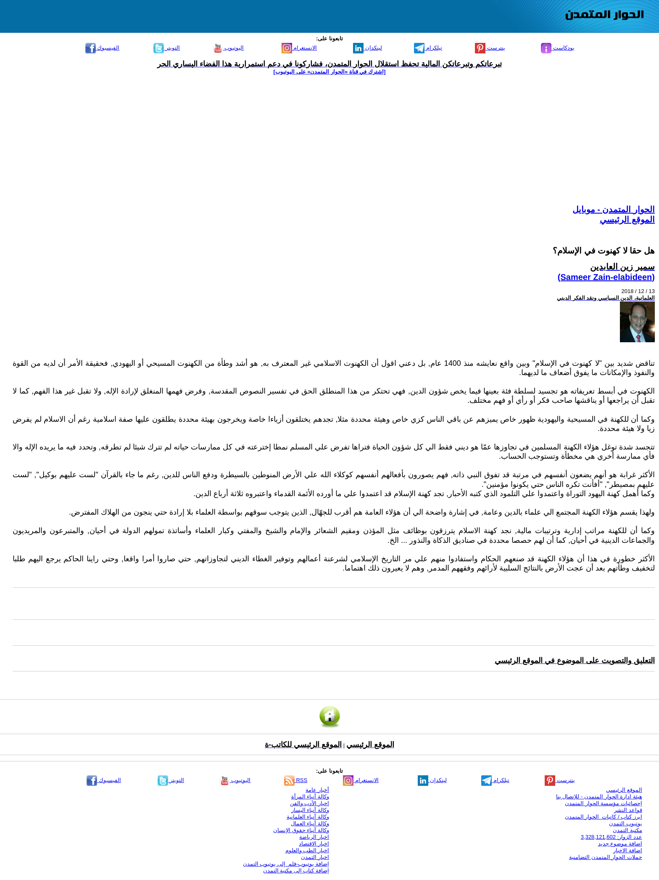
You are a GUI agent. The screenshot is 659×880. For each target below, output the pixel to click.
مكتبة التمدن (627, 830)
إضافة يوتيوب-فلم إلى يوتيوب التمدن (286, 864)
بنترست (490, 48)
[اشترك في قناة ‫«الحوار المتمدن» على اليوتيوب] (330, 72)
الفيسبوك (102, 48)
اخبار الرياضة (314, 837)
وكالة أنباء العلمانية (308, 817)
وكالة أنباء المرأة (310, 796)
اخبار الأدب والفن (309, 803)
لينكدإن (367, 48)
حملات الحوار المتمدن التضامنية (605, 857)
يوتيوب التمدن (625, 823)
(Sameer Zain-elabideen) (606, 277)
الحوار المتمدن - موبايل (613, 209)
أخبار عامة (317, 790)
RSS (295, 780)
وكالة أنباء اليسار (310, 810)
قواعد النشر (628, 810)
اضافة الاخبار (627, 850)
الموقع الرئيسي (627, 219)
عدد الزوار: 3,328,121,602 (611, 837)
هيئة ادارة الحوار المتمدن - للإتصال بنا (599, 796)
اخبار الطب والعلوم (307, 850)
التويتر (166, 48)
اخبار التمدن (315, 857)
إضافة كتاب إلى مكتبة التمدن (296, 870)
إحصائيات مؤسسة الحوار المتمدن (603, 803)
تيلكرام (428, 48)
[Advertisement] (329, 139)
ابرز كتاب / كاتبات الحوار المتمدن (603, 817)
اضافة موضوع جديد (620, 843)
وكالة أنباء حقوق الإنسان (301, 830)
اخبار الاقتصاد (314, 843)
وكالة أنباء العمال (310, 823)
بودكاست (558, 48)
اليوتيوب (228, 48)
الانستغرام (299, 48)
